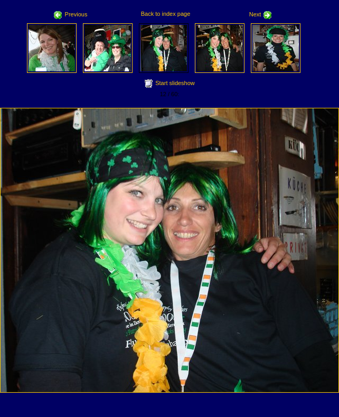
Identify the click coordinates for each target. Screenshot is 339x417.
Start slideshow (175, 83)
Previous (71, 14)
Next (260, 14)
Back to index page (166, 14)
